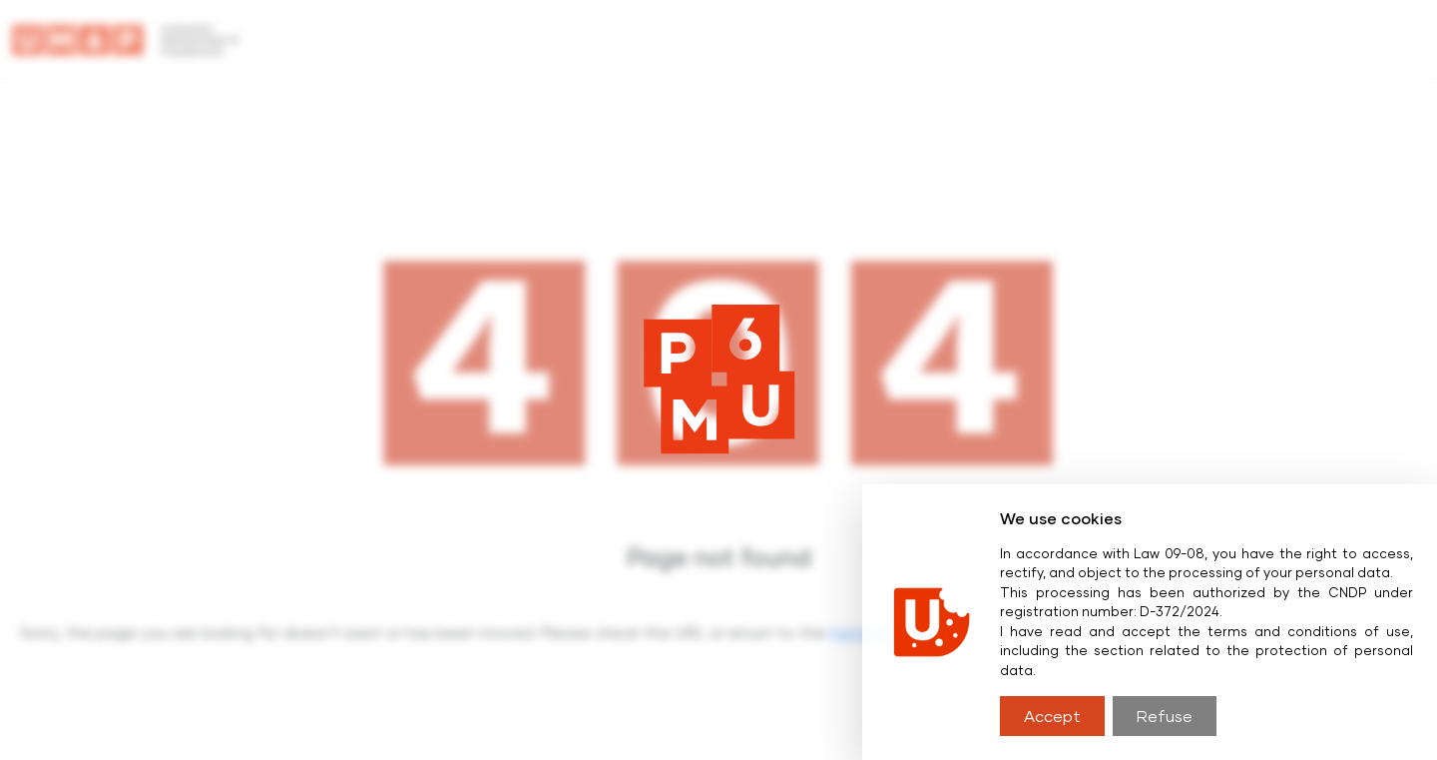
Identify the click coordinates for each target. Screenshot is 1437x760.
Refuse (1165, 715)
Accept (1052, 715)
